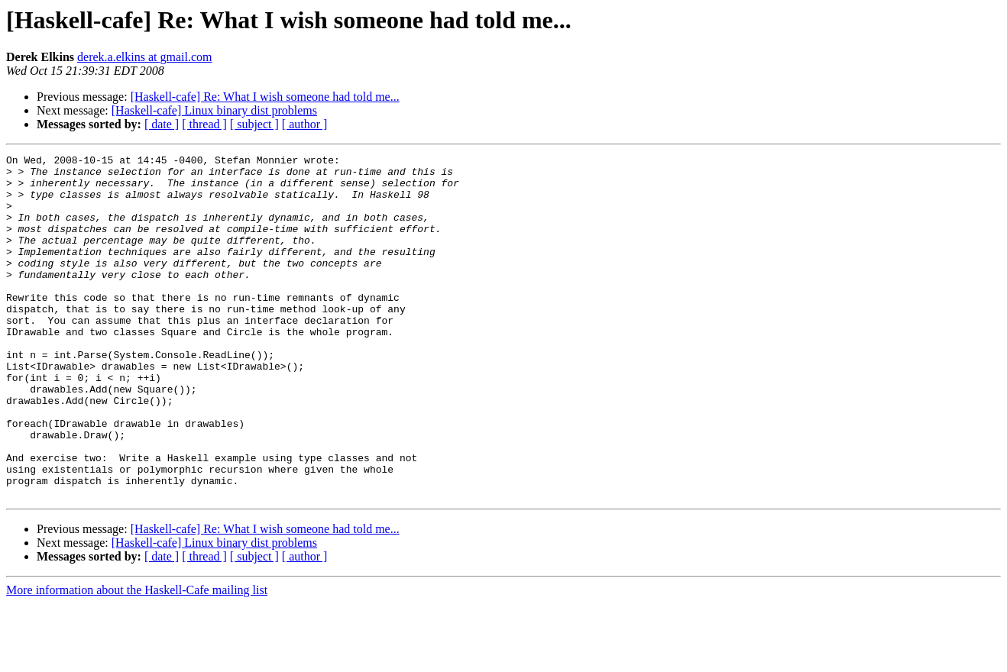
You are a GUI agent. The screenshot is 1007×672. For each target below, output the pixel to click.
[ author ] (305, 124)
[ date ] (161, 124)
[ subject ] (254, 124)
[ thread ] (204, 124)
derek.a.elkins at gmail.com (144, 56)
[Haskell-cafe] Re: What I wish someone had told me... (265, 96)
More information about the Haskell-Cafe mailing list (136, 658)
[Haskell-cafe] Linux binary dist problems (214, 110)
